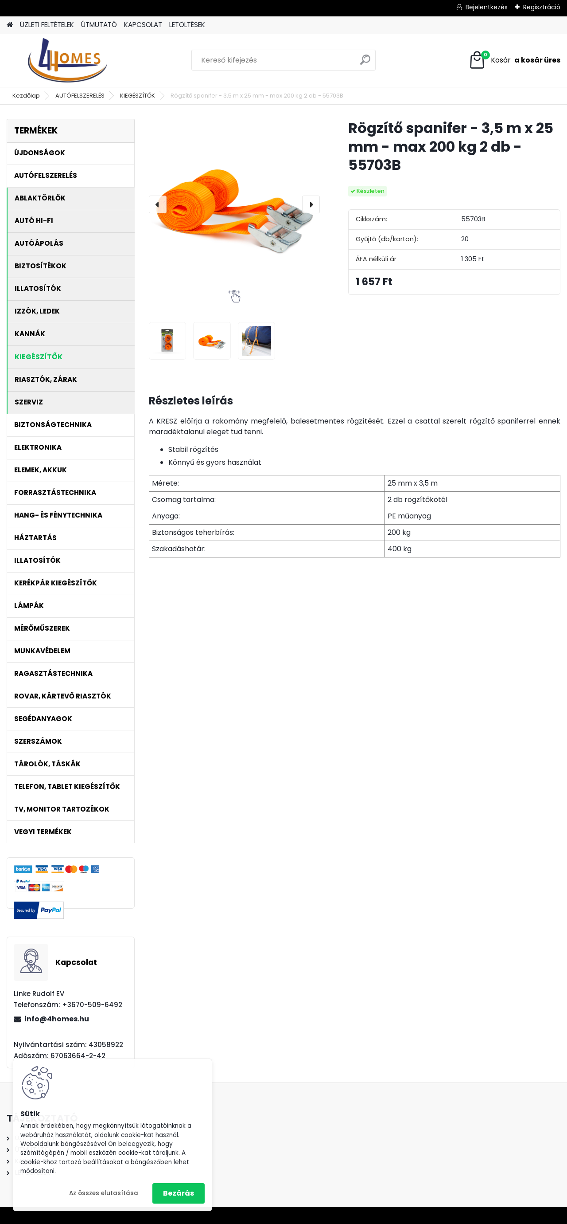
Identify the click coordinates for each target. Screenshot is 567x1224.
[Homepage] (10, 25)
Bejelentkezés (487, 7)
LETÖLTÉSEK (187, 24)
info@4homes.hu (56, 1019)
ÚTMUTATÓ (99, 24)
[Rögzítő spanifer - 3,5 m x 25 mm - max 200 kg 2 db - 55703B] (234, 204)
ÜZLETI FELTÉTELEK (47, 24)
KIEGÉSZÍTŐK (137, 95)
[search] (365, 63)
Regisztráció (541, 7)
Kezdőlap (26, 95)
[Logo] (67, 60)
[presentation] (158, 204)
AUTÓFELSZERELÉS (80, 95)
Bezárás (178, 1193)
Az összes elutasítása (103, 1193)
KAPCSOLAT (143, 24)
